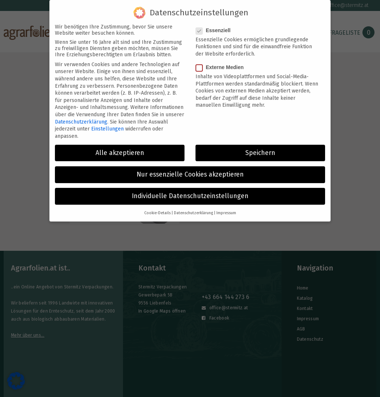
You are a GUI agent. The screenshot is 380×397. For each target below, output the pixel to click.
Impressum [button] (226, 208)
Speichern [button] (260, 148)
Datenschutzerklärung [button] (193, 208)
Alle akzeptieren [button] (120, 148)
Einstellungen (107, 124)
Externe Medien (221, 63)
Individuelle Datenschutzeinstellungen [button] (190, 192)
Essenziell (215, 26)
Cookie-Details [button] (157, 208)
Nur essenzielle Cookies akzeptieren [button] (190, 170)
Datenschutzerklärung (81, 117)
